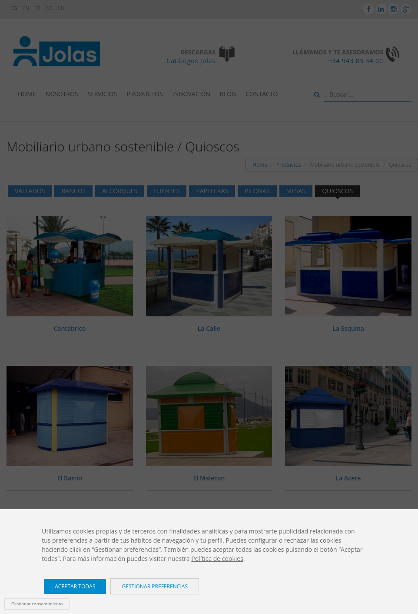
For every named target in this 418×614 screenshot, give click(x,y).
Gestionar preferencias (155, 586)
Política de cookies (217, 558)
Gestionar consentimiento (37, 604)
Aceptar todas (75, 586)
